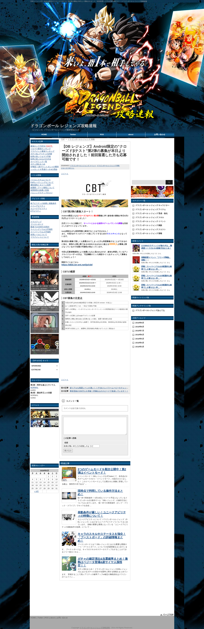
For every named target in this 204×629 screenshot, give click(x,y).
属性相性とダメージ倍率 (40, 185)
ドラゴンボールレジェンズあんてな (150, 310)
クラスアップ (36, 222)
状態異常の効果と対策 (39, 190)
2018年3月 (139, 347)
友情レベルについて (38, 234)
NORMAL (34, 387)
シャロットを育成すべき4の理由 (43, 169)
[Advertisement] (44, 446)
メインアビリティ (37, 206)
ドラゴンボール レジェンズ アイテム (150, 209)
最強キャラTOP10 (41, 146)
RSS (102, 134)
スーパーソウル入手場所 (40, 232)
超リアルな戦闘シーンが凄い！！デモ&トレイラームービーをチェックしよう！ (103, 388)
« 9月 (36, 491)
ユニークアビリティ (38, 208)
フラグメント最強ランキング (42, 151)
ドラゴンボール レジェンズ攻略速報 (63, 126)
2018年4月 (139, 343)
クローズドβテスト (67, 168)
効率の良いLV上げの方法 (40, 159)
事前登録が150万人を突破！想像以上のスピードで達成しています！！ (99, 391)
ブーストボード (36, 224)
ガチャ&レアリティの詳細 (41, 154)
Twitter (73, 134)
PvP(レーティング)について (42, 182)
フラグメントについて (39, 237)
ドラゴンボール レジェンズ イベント (83, 165)
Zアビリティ (35, 211)
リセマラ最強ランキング (40, 149)
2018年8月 (139, 327)
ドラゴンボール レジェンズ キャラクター (152, 205)
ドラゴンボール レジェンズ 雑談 (148, 225)
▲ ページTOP (167, 614)
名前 (66, 446)
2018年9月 (139, 323)
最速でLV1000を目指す (40, 227)
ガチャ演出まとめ (37, 164)
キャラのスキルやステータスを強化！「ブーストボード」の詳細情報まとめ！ (102, 541)
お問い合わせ (159, 134)
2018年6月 (139, 335)
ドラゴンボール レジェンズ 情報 (108, 165)
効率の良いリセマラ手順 (40, 156)
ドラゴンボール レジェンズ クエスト (150, 229)
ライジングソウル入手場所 (41, 229)
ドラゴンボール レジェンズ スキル (149, 217)
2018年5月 (139, 339)
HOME (44, 134)
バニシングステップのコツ (41, 193)
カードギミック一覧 (38, 161)
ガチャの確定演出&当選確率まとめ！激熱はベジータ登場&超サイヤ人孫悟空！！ (103, 565)
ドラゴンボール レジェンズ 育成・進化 (151, 213)
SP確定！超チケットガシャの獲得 (44, 167)
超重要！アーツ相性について (42, 188)
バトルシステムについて (40, 180)
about (130, 134)
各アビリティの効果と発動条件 (43, 203)
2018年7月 (139, 331)
